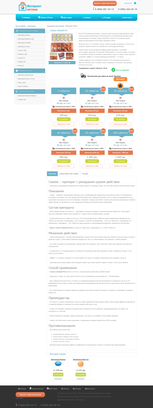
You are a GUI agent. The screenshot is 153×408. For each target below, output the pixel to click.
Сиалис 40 (21, 58)
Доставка (68, 17)
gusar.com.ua (61, 400)
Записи (88, 17)
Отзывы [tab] (85, 174)
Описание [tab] (52, 174)
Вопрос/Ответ (47, 17)
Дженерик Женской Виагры (27, 96)
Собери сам (22, 99)
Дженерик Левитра (24, 43)
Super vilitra (22, 82)
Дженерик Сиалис (24, 46)
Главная (27, 17)
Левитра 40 (22, 62)
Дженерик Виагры (24, 35)
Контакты (128, 17)
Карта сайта (19, 398)
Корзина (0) (128, 3)
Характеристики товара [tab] (69, 174)
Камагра (21, 65)
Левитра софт (22, 54)
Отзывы (107, 17)
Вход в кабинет (21, 26)
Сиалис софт (22, 50)
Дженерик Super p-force (26, 79)
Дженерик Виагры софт (26, 39)
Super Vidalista (23, 86)
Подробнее (58, 379)
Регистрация (32, 26)
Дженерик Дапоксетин (25, 75)
